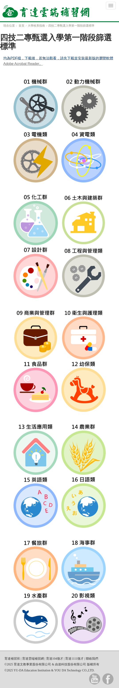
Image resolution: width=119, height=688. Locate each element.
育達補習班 (12, 658)
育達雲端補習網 (33, 658)
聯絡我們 (92, 658)
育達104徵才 (54, 658)
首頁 (21, 25)
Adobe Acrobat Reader (21, 64)
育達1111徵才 (74, 658)
